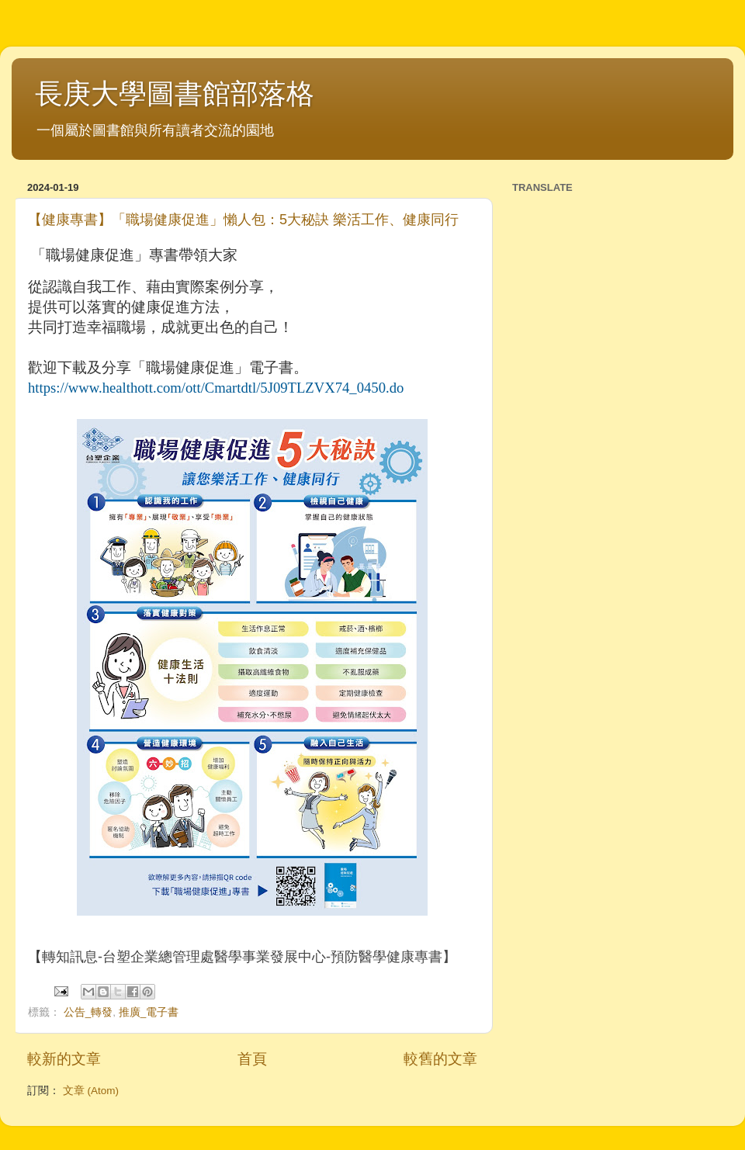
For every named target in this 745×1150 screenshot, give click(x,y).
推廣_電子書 (149, 1012)
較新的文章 (64, 1059)
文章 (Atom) (91, 1090)
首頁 (252, 1059)
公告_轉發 (88, 1012)
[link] (216, 387)
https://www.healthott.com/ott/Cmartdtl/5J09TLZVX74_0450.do (216, 387)
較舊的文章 (440, 1059)
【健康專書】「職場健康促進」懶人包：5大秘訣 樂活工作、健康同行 (243, 219)
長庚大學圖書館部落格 (174, 93)
